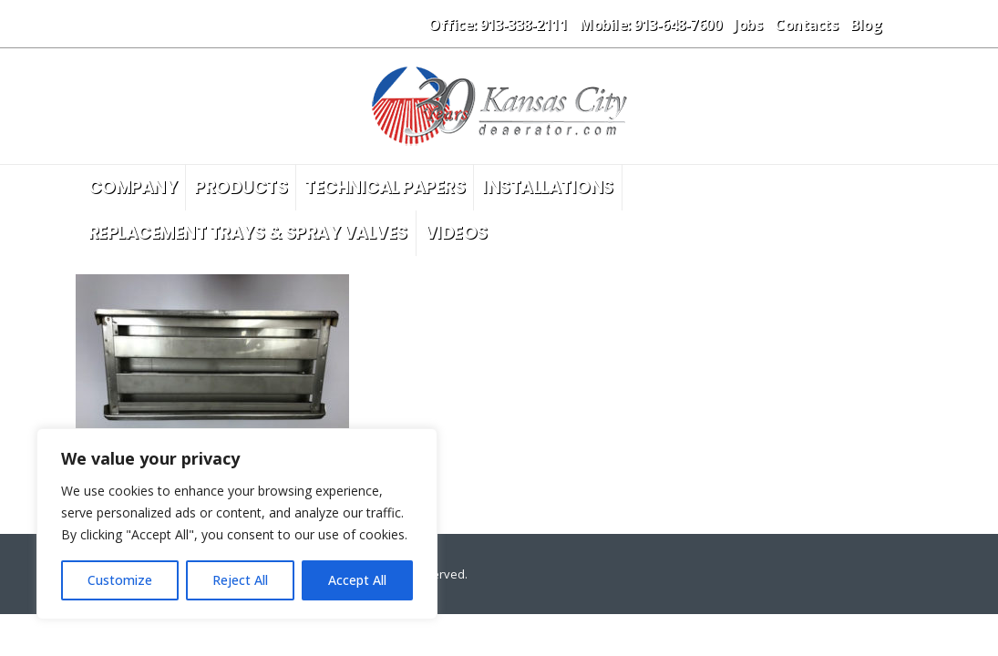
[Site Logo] (499, 106)
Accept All (357, 580)
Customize (119, 580)
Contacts (806, 25)
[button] (908, 24)
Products (240, 187)
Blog (865, 25)
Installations (547, 187)
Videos (456, 232)
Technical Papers (384, 187)
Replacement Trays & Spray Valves (247, 232)
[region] (236, 524)
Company (133, 187)
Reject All (240, 580)
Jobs (748, 25)
